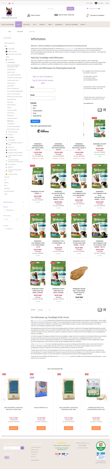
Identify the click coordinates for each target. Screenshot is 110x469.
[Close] (83, 70)
